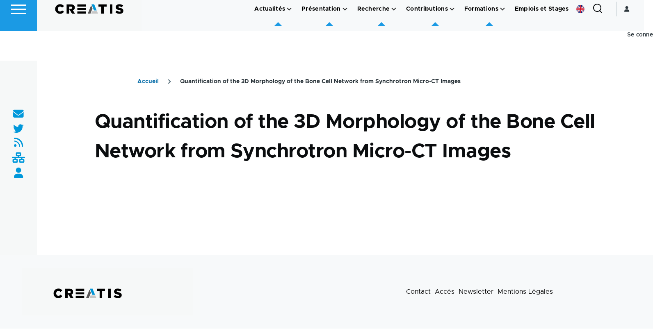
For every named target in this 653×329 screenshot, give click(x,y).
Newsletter (476, 292)
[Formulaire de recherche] (607, 38)
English (589, 38)
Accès (444, 292)
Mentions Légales (525, 292)
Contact (418, 292)
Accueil (148, 82)
